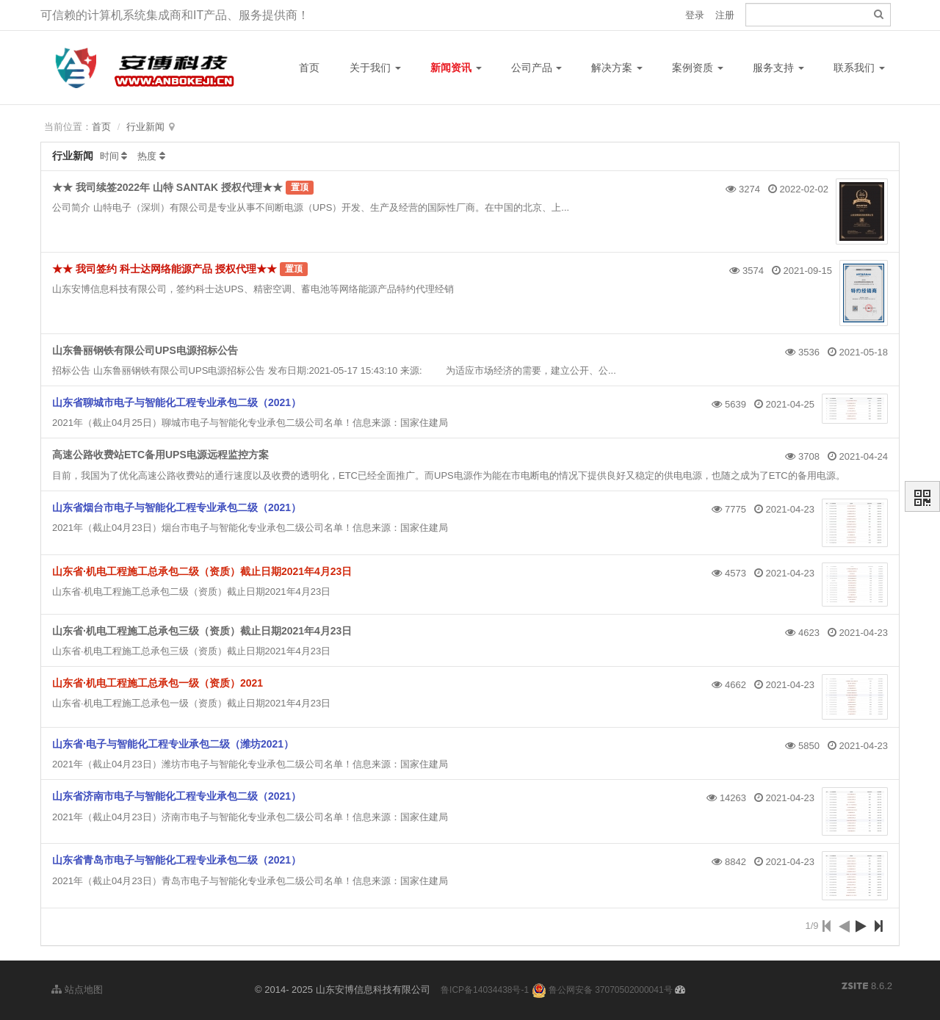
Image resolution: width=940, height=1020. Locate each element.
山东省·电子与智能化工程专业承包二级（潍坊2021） (173, 744)
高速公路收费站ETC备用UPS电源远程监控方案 (160, 454)
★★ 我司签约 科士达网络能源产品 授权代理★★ (166, 269)
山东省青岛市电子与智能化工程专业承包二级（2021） (176, 860)
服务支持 (778, 67)
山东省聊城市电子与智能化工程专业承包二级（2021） (176, 402)
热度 (146, 156)
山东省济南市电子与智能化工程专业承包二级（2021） (176, 796)
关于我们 (375, 67)
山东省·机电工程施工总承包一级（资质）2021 (157, 683)
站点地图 (77, 989)
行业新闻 (145, 126)
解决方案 (617, 67)
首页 (309, 67)
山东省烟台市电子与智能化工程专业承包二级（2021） (176, 507)
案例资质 (697, 67)
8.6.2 (867, 987)
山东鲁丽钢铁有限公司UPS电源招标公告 (145, 350)
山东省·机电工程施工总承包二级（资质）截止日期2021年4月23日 (202, 571)
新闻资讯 (456, 67)
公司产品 (537, 67)
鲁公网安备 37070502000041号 (602, 990)
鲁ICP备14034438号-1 (485, 990)
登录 (694, 15)
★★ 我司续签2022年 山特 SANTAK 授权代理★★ (167, 187)
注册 (724, 15)
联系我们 (859, 67)
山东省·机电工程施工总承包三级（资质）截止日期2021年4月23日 (202, 631)
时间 (109, 156)
